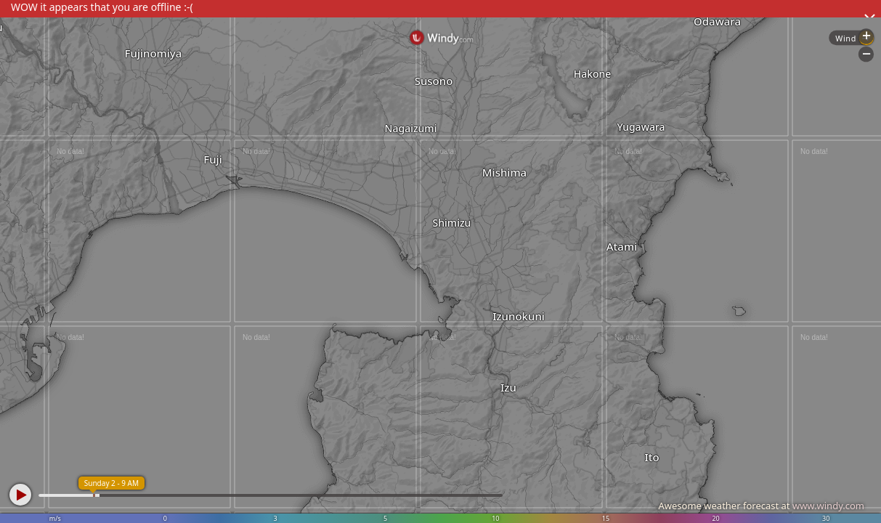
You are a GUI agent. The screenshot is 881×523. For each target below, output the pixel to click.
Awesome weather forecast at (761, 505)
